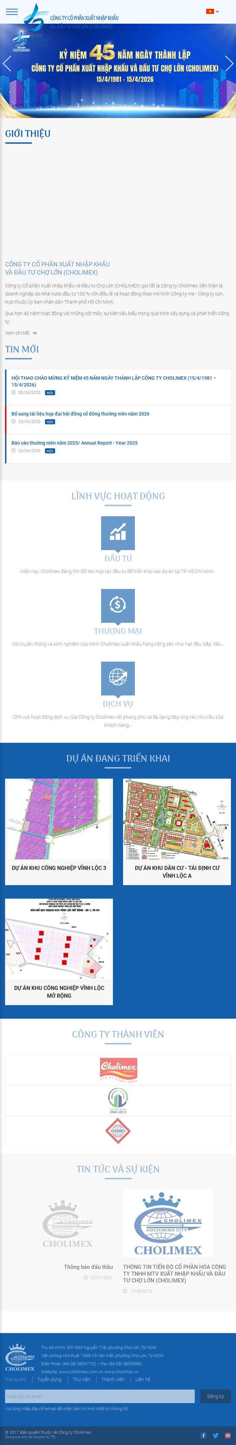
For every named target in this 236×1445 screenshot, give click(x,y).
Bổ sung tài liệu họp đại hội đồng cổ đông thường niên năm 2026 (80, 414)
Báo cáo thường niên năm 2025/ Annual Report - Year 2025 (74, 443)
